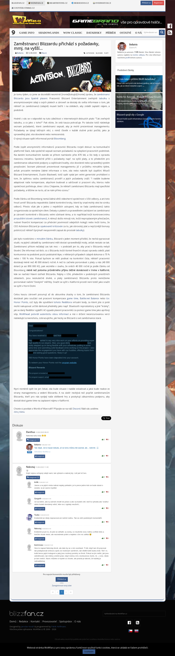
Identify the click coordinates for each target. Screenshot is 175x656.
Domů (13, 621)
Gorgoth (38, 499)
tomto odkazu (139, 55)
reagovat (39, 456)
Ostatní (125, 32)
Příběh (111, 32)
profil (127, 58)
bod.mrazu (38, 545)
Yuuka (36, 515)
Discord (76, 408)
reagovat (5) (33, 477)
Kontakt (35, 621)
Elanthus (30, 432)
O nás (139, 32)
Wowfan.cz (35, 3)
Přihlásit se (146, 3)
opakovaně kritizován (51, 226)
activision (90, 53)
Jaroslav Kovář (27, 626)
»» (71, 592)
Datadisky (94, 32)
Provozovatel (49, 621)
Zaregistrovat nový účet (62, 586)
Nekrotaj (30, 467)
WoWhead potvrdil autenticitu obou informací (44, 314)
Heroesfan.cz (80, 3)
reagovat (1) (33, 440)
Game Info (26, 32)
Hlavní (44, 53)
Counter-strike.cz (23, 8)
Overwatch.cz (102, 3)
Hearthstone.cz (57, 3)
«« (53, 592)
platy (106, 53)
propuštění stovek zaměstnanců (30, 218)
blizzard (99, 53)
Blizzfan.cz (18, 3)
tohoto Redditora (63, 302)
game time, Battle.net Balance (83, 298)
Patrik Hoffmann (58, 626)
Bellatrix (20, 53)
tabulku (103, 98)
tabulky (80, 230)
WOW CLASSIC (72, 32)
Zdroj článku (19, 412)
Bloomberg (60, 138)
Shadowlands (48, 32)
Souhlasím (89, 651)
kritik (36, 482)
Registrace (158, 3)
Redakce (23, 621)
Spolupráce (65, 621)
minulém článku (45, 238)
